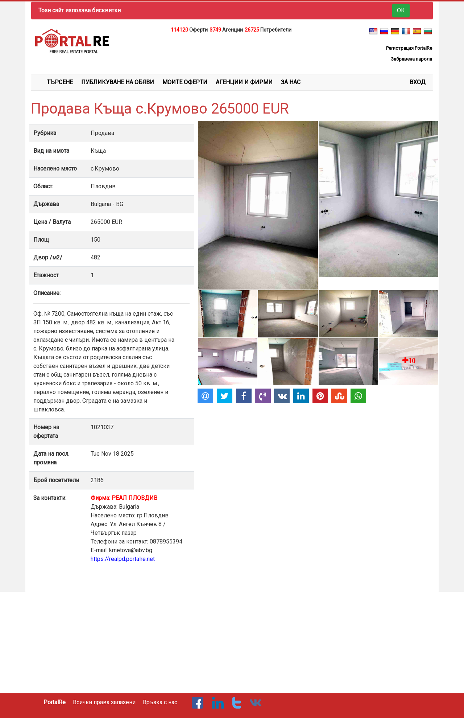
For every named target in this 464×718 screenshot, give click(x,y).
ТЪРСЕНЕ (60, 82)
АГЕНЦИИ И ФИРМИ (244, 82)
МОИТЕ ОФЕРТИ (184, 82)
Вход (418, 82)
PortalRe (55, 702)
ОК (401, 10)
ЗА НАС (291, 82)
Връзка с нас (160, 702)
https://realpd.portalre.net (123, 558)
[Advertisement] (232, 52)
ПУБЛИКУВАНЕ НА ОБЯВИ (117, 82)
